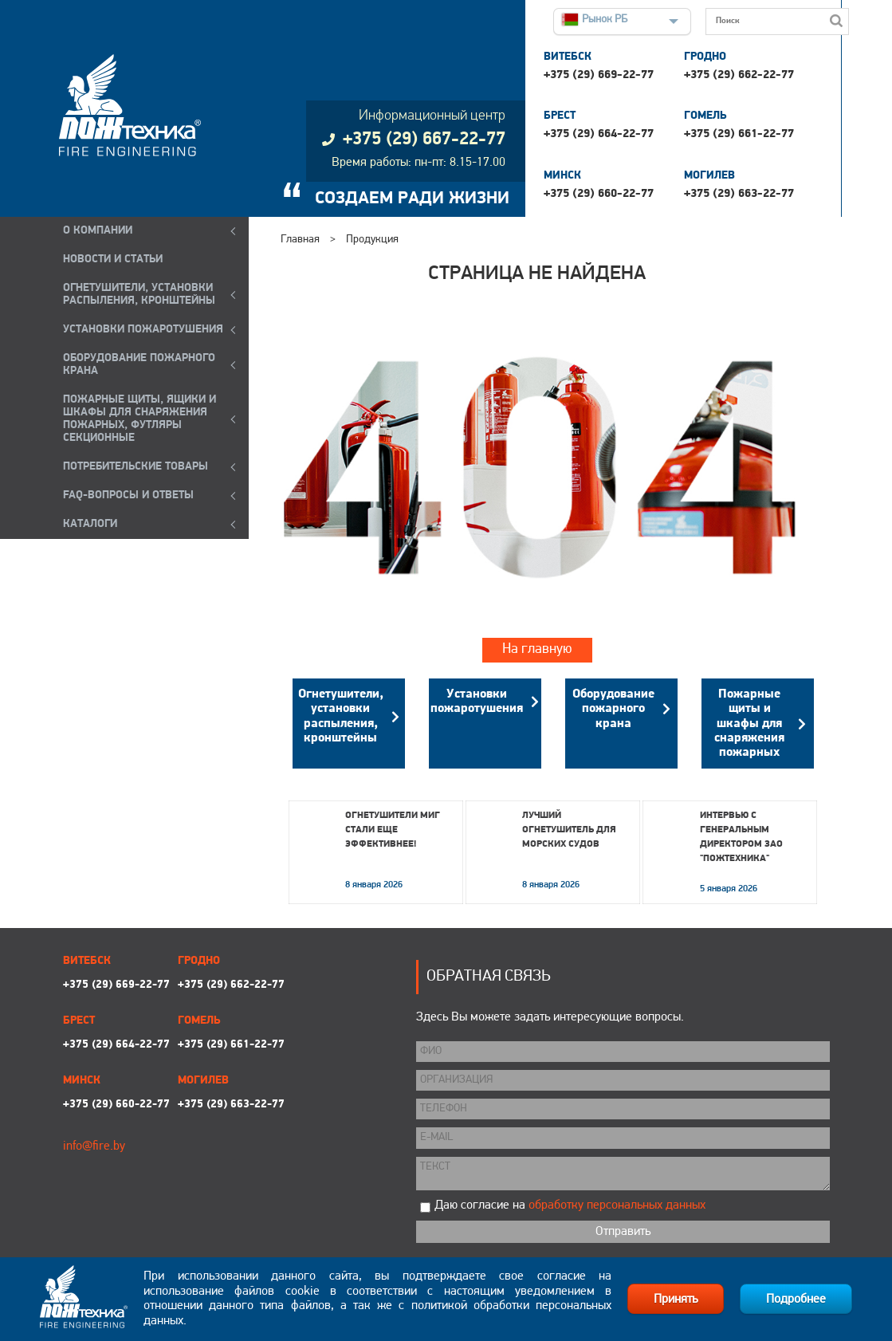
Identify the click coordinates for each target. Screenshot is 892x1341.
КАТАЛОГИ (90, 524)
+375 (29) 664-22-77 (599, 134)
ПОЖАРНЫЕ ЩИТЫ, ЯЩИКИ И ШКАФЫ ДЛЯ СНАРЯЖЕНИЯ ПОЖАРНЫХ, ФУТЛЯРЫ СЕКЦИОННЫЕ (139, 419)
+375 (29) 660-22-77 (599, 194)
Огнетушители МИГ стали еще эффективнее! (392, 830)
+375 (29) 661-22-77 (739, 134)
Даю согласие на (569, 1205)
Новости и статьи (113, 259)
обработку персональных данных (617, 1205)
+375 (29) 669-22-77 (599, 75)
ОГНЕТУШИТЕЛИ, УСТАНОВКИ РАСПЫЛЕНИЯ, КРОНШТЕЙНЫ (139, 294)
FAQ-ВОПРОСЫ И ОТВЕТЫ (128, 495)
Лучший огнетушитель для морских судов (569, 830)
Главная (300, 240)
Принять (675, 1299)
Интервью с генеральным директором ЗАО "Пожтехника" (741, 837)
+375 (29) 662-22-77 (739, 75)
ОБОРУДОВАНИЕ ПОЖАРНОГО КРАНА (139, 364)
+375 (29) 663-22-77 (739, 194)
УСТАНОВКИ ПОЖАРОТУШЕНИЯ (143, 330)
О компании (97, 231)
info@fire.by (94, 1146)
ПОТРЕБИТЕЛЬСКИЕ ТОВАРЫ (135, 467)
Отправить (622, 1231)
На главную (537, 649)
